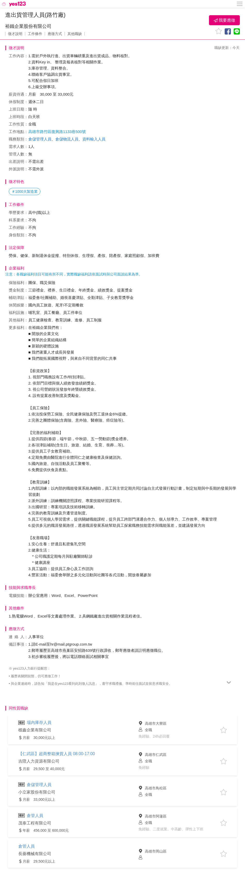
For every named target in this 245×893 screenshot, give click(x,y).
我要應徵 (224, 20)
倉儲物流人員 (66, 139)
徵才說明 (15, 34)
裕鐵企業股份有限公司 (28, 26)
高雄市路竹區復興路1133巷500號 (57, 131)
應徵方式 (55, 34)
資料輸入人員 (94, 139)
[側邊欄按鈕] (240, 4)
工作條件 (35, 34)
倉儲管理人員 (39, 139)
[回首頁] (13, 4)
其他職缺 (74, 34)
